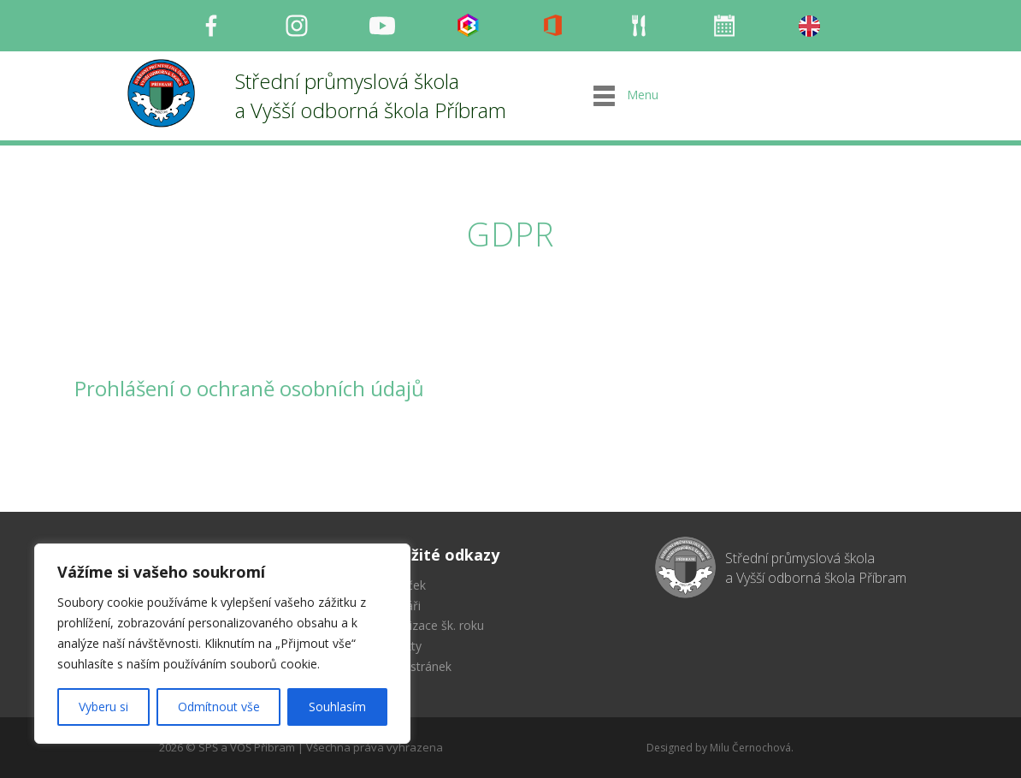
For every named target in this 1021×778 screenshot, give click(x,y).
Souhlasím (337, 706)
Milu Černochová (750, 747)
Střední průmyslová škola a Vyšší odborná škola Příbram (370, 95)
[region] (222, 643)
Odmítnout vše (219, 706)
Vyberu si (103, 706)
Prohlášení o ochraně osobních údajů (249, 388)
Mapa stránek (413, 666)
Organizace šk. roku (429, 625)
